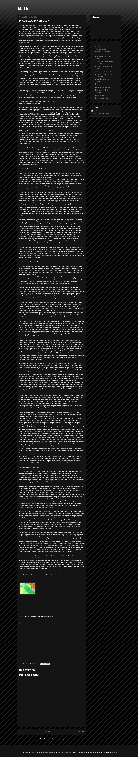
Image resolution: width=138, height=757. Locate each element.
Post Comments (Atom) (56, 739)
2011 (96, 46)
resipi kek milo (100, 95)
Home (47, 732)
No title (97, 84)
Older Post (80, 732)
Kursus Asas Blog (101, 98)
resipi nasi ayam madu (103, 87)
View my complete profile (100, 114)
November (99, 49)
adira (22, 8)
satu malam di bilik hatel (103, 71)
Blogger (114, 752)
